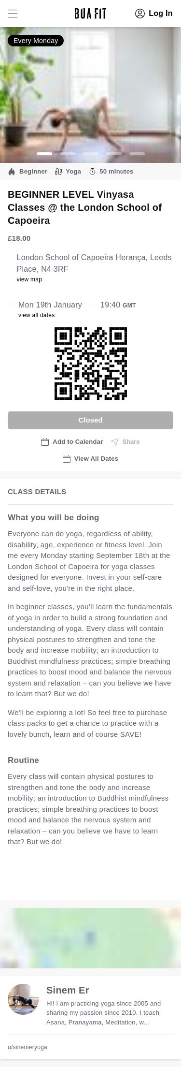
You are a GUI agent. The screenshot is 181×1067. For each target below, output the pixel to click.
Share (125, 442)
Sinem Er (67, 990)
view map (29, 279)
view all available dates (56, 882)
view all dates (36, 315)
